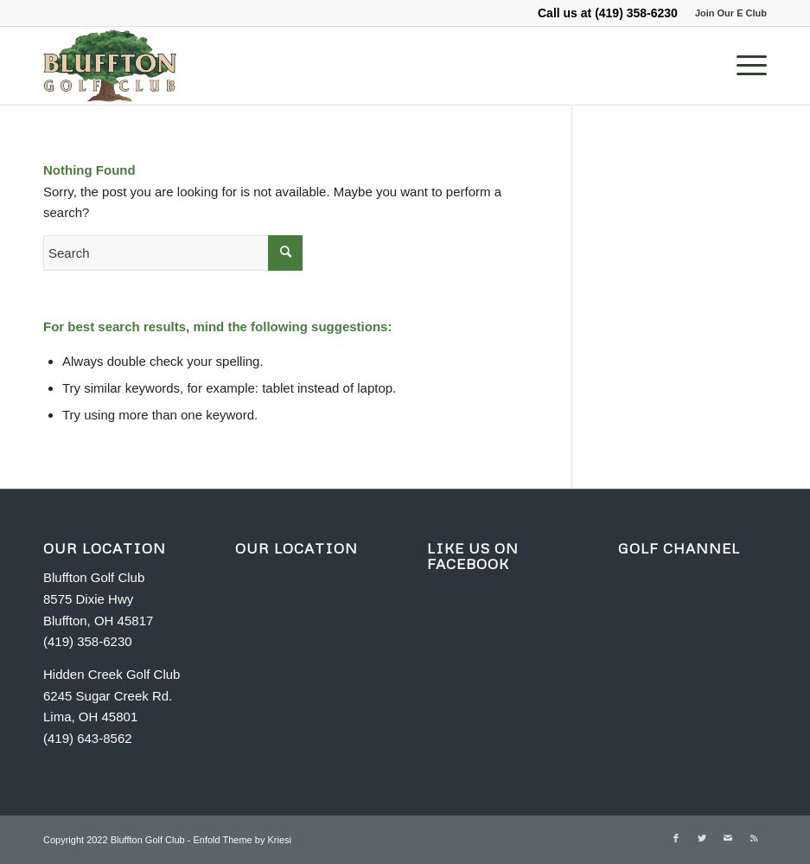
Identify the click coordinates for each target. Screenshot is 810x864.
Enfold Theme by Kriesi (242, 840)
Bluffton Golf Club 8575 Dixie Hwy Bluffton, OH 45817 (98, 599)
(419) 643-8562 (87, 738)
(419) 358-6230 (636, 13)
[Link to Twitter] (702, 838)
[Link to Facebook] (676, 838)
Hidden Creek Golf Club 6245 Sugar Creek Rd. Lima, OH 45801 (111, 696)
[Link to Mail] (728, 838)
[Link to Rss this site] (754, 838)
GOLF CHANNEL (679, 548)
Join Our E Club (731, 13)
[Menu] (743, 66)
